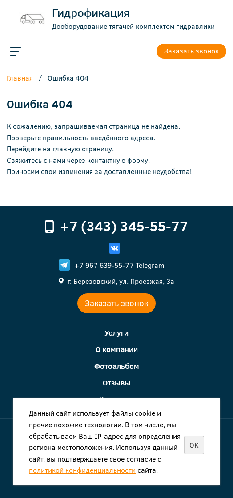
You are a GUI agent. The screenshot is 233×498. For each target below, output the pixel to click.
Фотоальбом (116, 366)
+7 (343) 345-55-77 (124, 226)
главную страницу (82, 148)
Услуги (116, 333)
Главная (20, 78)
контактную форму (117, 160)
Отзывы (116, 382)
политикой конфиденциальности (82, 469)
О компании (117, 349)
